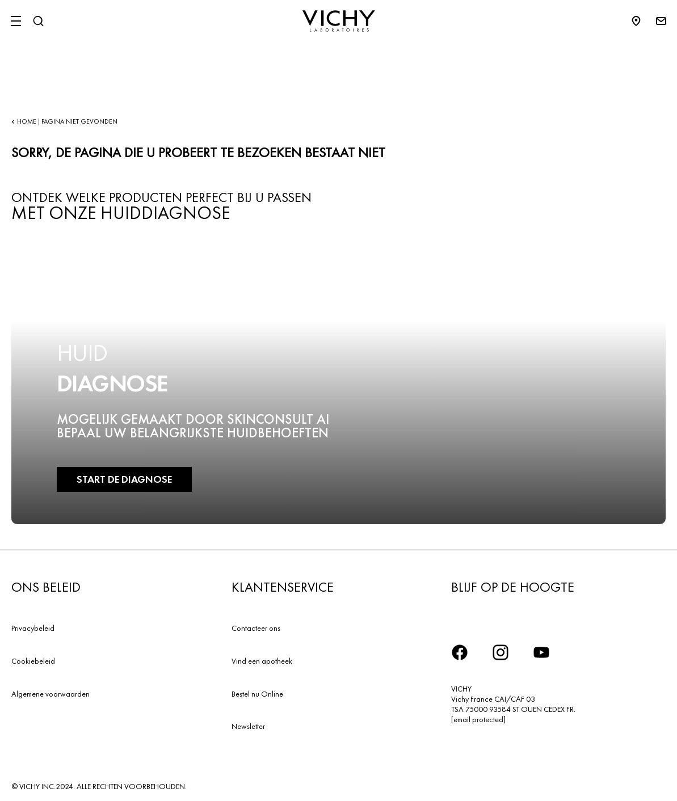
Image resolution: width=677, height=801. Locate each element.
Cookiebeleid (33, 661)
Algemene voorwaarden (50, 694)
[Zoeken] (38, 21)
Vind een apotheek (262, 661)
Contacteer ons (256, 628)
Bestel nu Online (257, 694)
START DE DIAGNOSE (124, 479)
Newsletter (248, 726)
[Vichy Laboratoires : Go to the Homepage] (338, 21)
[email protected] (478, 719)
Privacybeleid (32, 628)
